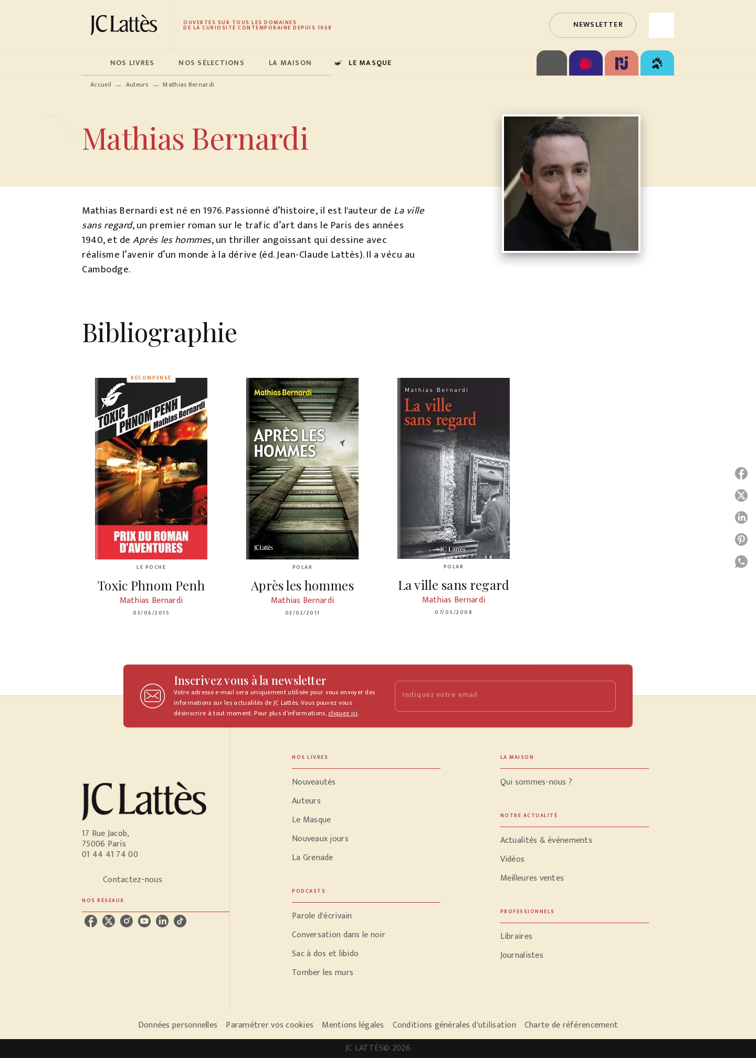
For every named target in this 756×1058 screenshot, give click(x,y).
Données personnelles (177, 1025)
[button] (592, 25)
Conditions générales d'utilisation (454, 1025)
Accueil (100, 84)
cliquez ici (343, 713)
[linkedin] (162, 921)
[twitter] (109, 921)
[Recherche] (661, 25)
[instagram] (126, 921)
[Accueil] (126, 25)
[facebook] (91, 921)
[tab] (93, 63)
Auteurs (137, 84)
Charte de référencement (571, 1025)
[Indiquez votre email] (492, 696)
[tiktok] (180, 921)
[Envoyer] (603, 695)
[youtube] (144, 921)
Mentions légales (353, 1025)
